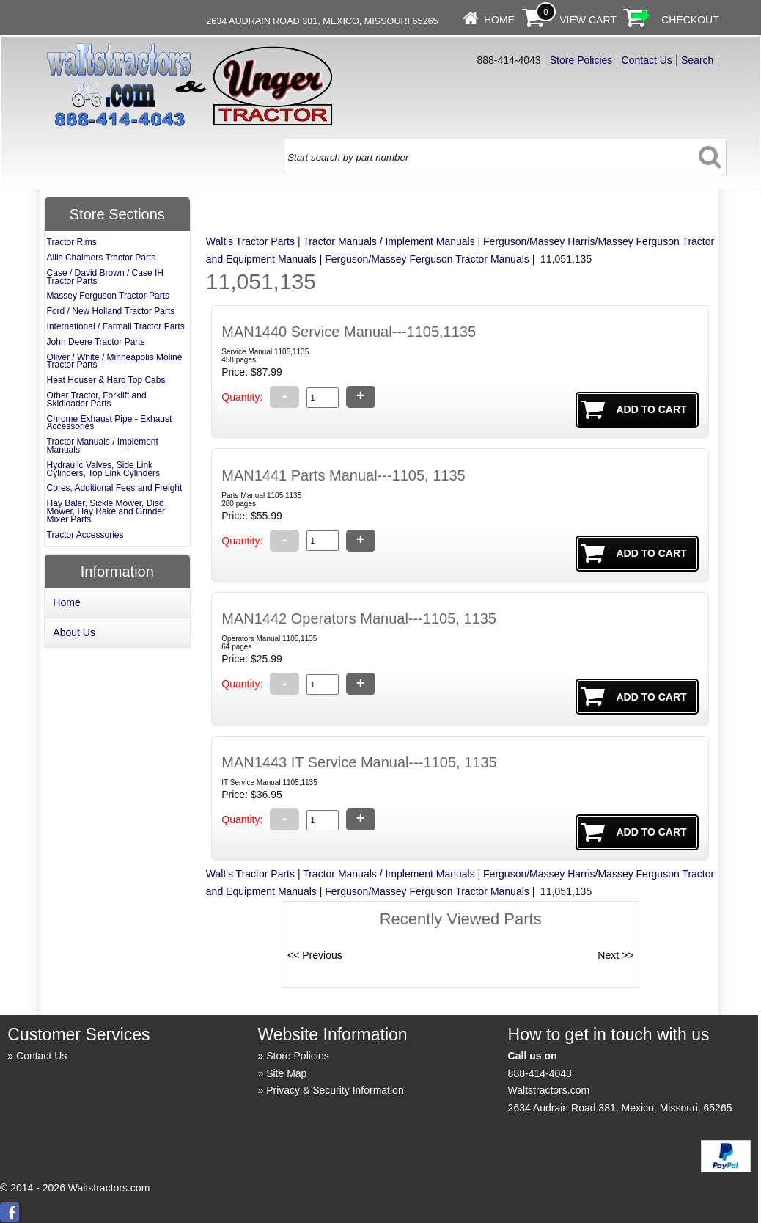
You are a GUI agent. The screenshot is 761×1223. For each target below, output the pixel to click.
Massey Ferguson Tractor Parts (108, 296)
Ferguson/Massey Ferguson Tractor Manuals (427, 259)
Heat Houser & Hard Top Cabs (106, 380)
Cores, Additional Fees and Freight (115, 488)
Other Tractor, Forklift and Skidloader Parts (97, 399)
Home (499, 20)
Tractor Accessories (85, 535)
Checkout (690, 20)
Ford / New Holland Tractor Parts (111, 311)
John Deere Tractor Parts (96, 342)
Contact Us (647, 60)
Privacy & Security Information (335, 1090)
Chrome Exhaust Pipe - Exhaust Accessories (109, 423)
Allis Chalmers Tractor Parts (101, 257)
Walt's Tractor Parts (250, 241)
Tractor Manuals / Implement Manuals (388, 241)
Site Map (286, 1073)
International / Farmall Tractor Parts (116, 326)
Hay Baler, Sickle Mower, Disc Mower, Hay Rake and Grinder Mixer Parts (106, 511)
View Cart (588, 20)
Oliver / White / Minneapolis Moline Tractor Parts (115, 361)
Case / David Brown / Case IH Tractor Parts (105, 277)
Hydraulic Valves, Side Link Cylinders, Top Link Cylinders (104, 469)
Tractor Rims (72, 242)
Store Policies (581, 60)
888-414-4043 (540, 1073)
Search (697, 60)
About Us (74, 632)
